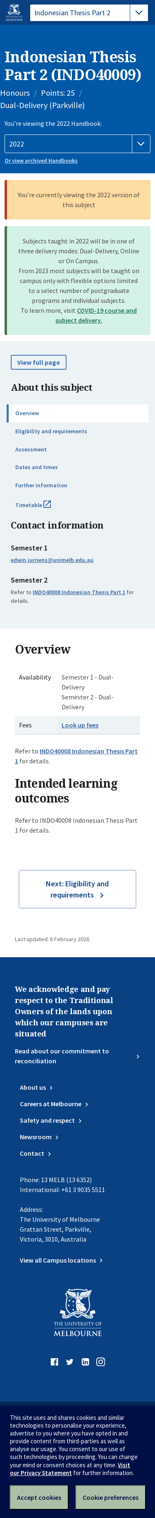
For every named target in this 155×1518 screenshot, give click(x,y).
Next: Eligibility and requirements (77, 889)
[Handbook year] (77, 144)
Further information (41, 485)
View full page (38, 362)
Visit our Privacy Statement (70, 1469)
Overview (27, 413)
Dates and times (36, 467)
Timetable (42, 508)
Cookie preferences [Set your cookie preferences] (110, 1497)
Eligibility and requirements (51, 431)
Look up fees (80, 725)
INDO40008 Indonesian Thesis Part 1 (79, 592)
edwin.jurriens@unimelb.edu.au (52, 560)
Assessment (31, 449)
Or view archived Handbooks (41, 160)
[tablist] (89, 13)
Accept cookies (39, 1497)
